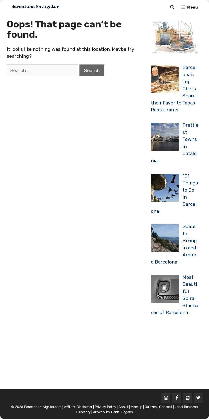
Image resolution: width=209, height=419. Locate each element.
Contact (165, 407)
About (123, 407)
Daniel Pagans (122, 412)
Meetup (136, 407)
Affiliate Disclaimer (78, 407)
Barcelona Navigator (35, 7)
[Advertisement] (180, 352)
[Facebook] (176, 398)
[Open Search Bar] (172, 7)
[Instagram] (165, 398)
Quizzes (151, 407)
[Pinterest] (187, 398)
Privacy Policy (105, 407)
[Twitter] (198, 398)
